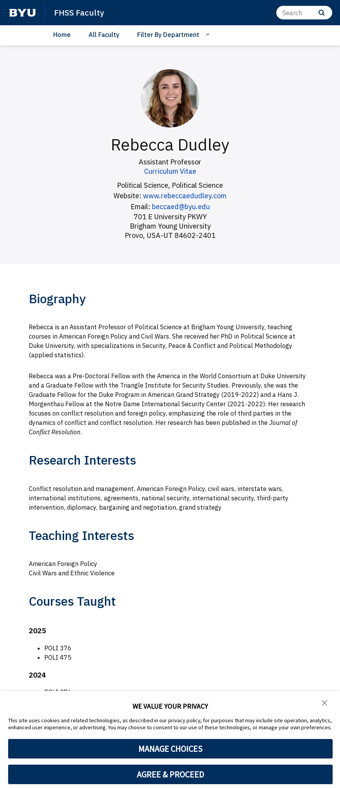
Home (62, 34)
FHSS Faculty (79, 12)
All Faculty (104, 34)
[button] (324, 702)
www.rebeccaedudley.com (185, 195)
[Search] (304, 12)
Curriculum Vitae (170, 171)
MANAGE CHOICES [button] (170, 748)
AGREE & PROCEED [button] (170, 774)
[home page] (22, 13)
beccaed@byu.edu (181, 206)
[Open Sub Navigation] (209, 34)
